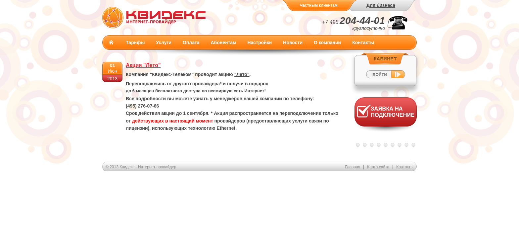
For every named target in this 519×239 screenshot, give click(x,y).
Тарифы (135, 42)
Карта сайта (378, 167)
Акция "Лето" (143, 65)
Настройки (259, 42)
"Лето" (242, 74)
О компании (327, 42)
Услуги (163, 42)
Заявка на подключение (385, 116)
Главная (111, 42)
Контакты (363, 42)
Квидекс (154, 17)
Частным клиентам (319, 5)
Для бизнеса (380, 5)
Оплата (191, 42)
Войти (385, 69)
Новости (293, 42)
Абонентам (223, 42)
